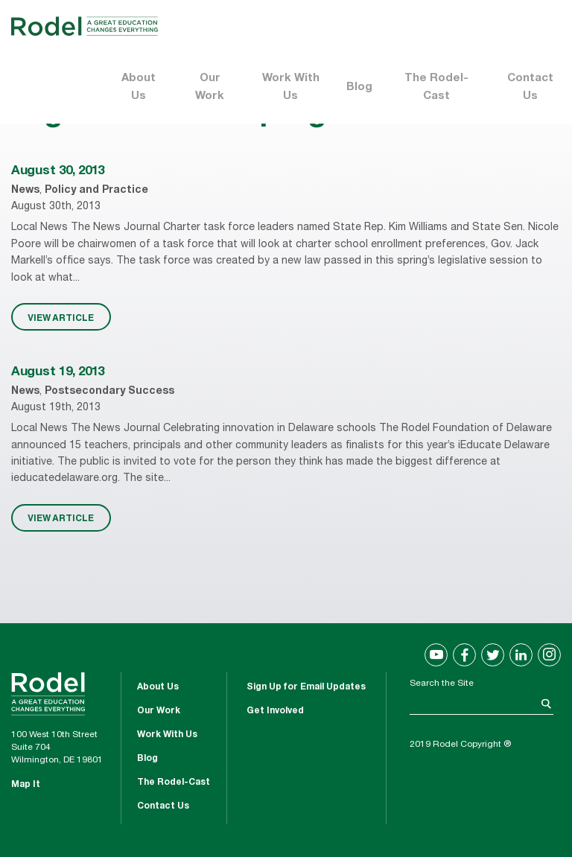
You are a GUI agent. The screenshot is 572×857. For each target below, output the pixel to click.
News (25, 190)
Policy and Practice (96, 190)
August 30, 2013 (57, 171)
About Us (138, 87)
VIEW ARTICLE (61, 317)
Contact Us (530, 87)
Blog (359, 87)
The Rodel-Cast (436, 87)
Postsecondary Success (109, 391)
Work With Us (291, 87)
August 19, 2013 (57, 372)
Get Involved (275, 711)
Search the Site (442, 683)
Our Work (209, 87)
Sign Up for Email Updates (306, 687)
